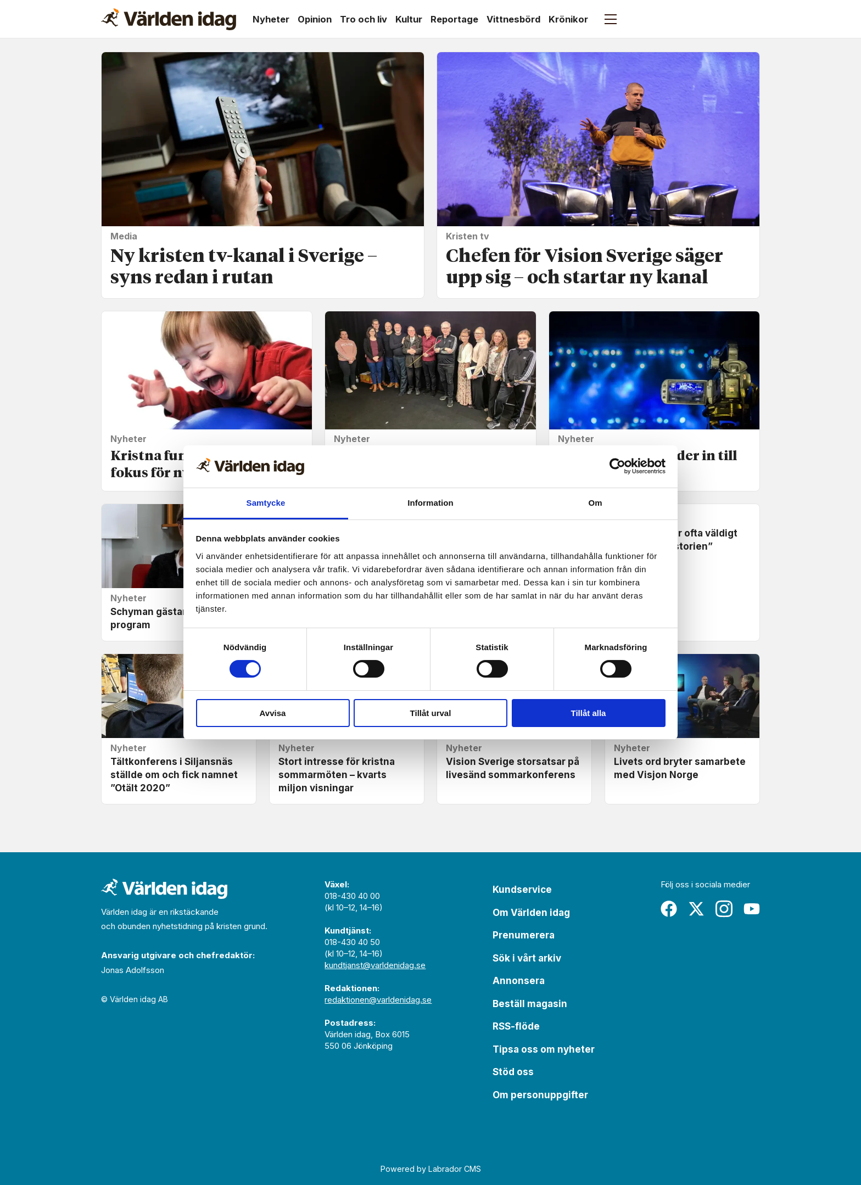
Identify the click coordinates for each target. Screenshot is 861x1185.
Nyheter (271, 19)
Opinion (315, 19)
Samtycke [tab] (266, 502)
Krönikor (568, 19)
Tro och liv (363, 19)
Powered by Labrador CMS (431, 1168)
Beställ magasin (530, 1003)
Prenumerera (524, 935)
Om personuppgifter (540, 1094)
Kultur (408, 19)
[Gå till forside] (168, 19)
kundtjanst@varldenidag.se (375, 965)
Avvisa (273, 713)
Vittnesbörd (513, 19)
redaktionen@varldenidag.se (378, 999)
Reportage (454, 19)
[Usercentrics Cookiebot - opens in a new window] (617, 466)
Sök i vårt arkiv (527, 958)
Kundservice (522, 889)
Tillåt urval (430, 713)
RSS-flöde (516, 1026)
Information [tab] (430, 502)
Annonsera (519, 980)
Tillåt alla (588, 713)
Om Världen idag (531, 912)
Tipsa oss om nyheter (544, 1049)
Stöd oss (513, 1071)
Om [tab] (595, 502)
